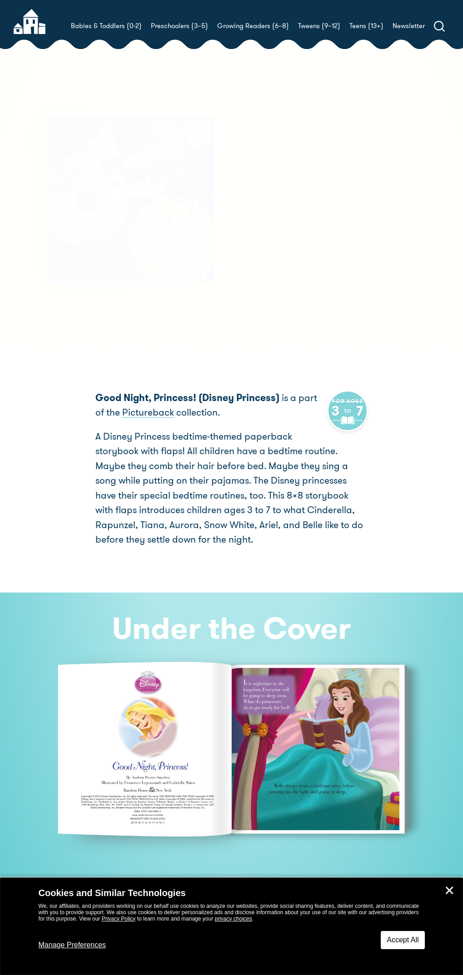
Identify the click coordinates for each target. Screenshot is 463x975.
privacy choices (233, 919)
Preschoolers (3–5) (179, 26)
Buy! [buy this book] (261, 289)
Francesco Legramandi (287, 257)
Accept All (402, 940)
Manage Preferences (72, 945)
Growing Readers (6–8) (253, 26)
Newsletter (409, 26)
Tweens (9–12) (319, 26)
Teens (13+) (366, 26)
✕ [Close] (449, 890)
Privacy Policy (119, 919)
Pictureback (137, 412)
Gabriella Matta (390, 257)
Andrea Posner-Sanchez (319, 246)
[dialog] (231, 926)
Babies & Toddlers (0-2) (106, 26)
